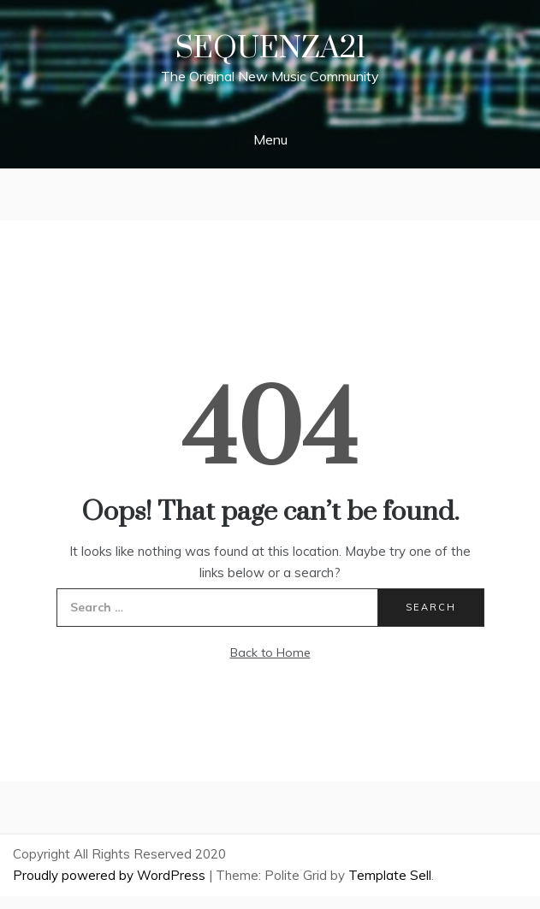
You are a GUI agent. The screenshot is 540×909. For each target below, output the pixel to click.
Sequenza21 (270, 49)
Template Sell (389, 875)
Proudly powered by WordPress (111, 875)
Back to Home (270, 652)
